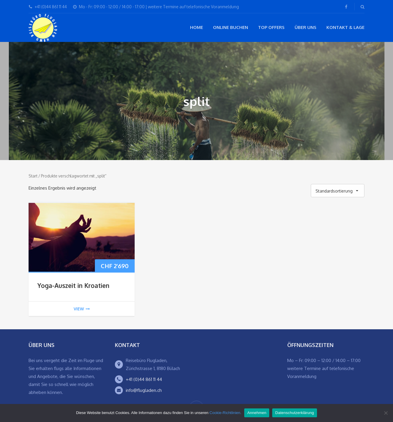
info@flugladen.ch (144, 390)
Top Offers (271, 27)
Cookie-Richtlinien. (225, 412)
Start (33, 175)
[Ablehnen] (386, 413)
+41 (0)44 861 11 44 (144, 379)
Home (196, 27)
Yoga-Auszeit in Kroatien (73, 285)
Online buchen (230, 27)
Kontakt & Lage (345, 27)
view (82, 308)
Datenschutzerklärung (294, 412)
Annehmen (256, 412)
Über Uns (305, 27)
